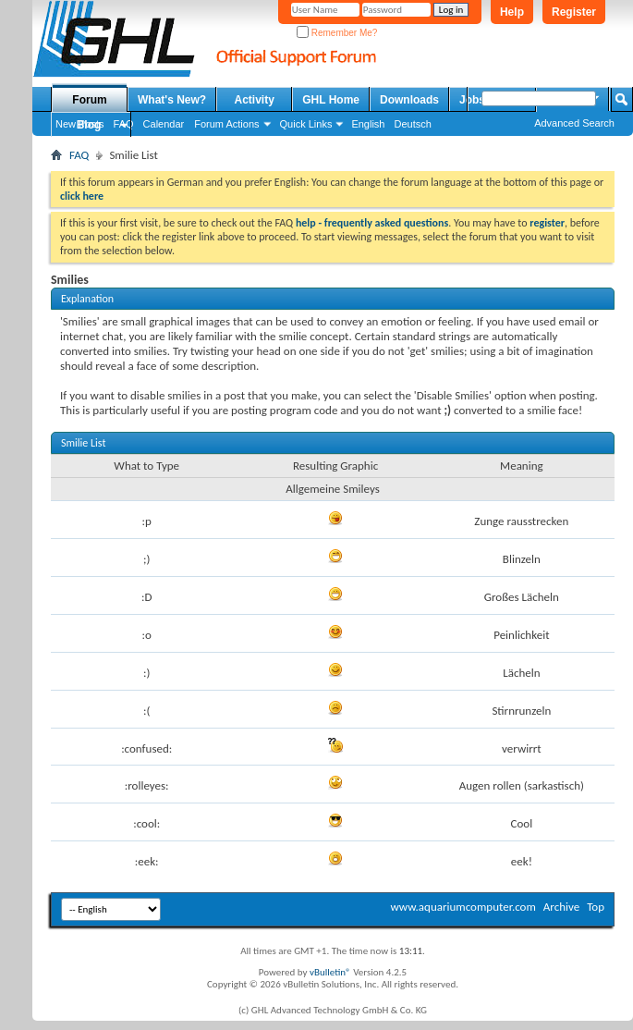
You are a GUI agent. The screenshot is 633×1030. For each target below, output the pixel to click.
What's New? (172, 99)
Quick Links (306, 123)
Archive (561, 907)
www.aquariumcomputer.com (462, 907)
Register (574, 12)
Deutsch (412, 123)
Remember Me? (337, 33)
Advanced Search (574, 123)
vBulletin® (330, 972)
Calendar (164, 123)
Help (512, 12)
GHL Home (330, 99)
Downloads (409, 99)
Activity (254, 99)
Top (595, 907)
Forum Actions (226, 123)
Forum (89, 99)
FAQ (79, 155)
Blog (89, 124)
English (367, 123)
